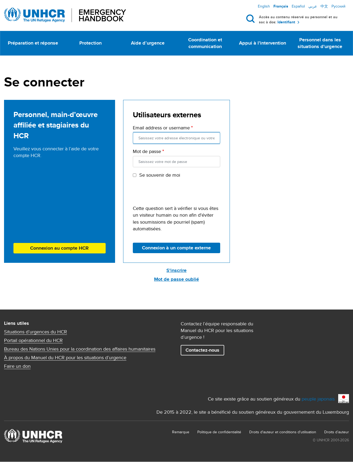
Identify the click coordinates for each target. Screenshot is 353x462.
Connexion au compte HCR (59, 248)
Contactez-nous (202, 350)
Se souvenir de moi (159, 175)
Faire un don (17, 366)
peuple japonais (318, 398)
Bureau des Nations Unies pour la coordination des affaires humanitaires (79, 349)
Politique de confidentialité (219, 432)
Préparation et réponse (33, 42)
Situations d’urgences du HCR (35, 332)
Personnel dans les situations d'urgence (320, 43)
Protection (90, 42)
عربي (312, 6)
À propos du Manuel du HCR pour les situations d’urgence (65, 358)
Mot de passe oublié (176, 279)
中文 (324, 6)
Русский (338, 6)
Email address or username (161, 127)
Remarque (180, 432)
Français (280, 6)
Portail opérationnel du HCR (33, 340)
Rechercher (251, 18)
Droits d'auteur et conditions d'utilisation (282, 432)
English (264, 6)
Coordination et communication (205, 43)
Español (298, 6)
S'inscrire (176, 270)
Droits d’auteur (336, 432)
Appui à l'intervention (262, 42)
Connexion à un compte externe (176, 247)
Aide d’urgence (148, 42)
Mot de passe (147, 151)
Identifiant (286, 22)
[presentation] (174, 194)
